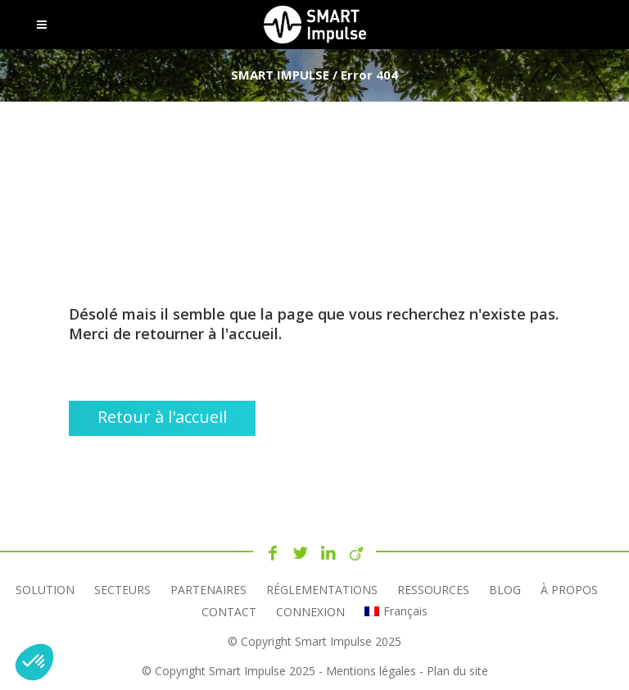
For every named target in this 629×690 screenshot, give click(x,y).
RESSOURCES (433, 589)
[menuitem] (395, 611)
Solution (45, 589)
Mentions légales (371, 671)
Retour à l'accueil (162, 417)
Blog (505, 589)
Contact (228, 612)
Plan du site (457, 671)
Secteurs (122, 589)
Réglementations (322, 589)
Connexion (310, 612)
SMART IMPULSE (280, 74)
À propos (569, 589)
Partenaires (208, 589)
